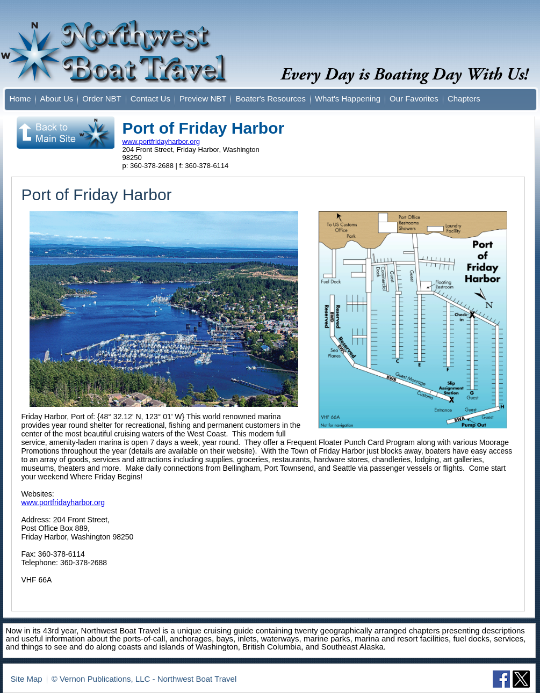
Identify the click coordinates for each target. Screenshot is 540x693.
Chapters (464, 98)
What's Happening (347, 98)
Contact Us (150, 98)
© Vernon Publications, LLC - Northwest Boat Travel (144, 678)
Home (20, 98)
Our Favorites (414, 98)
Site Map (26, 678)
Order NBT (101, 98)
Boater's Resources (270, 98)
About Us (57, 98)
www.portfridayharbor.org (161, 141)
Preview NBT (203, 98)
